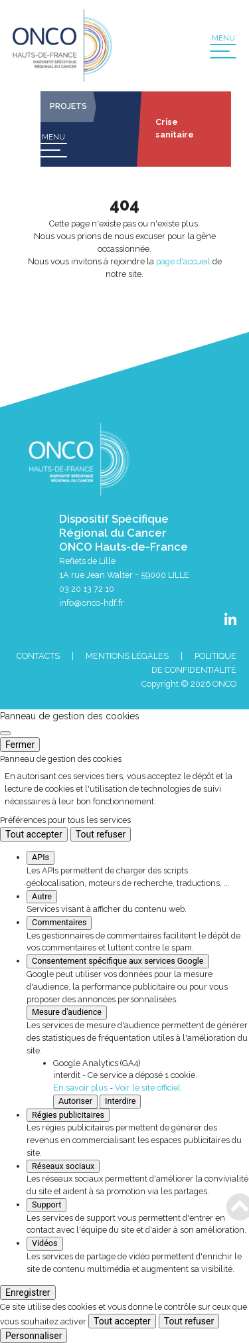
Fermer (20, 744)
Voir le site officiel (148, 1088)
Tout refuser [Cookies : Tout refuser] (100, 834)
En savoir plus (80, 1088)
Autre (42, 896)
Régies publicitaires (68, 1115)
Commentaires (59, 922)
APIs (40, 857)
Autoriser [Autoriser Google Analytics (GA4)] (75, 1101)
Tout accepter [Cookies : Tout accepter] (33, 834)
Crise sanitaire (174, 128)
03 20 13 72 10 (86, 589)
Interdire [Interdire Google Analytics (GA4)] (120, 1101)
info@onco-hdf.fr (91, 603)
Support (46, 1204)
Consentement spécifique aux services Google (118, 961)
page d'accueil (183, 261)
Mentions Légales (127, 656)
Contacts (38, 656)
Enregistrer (27, 1292)
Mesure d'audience (67, 1012)
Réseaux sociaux (63, 1166)
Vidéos (45, 1243)
